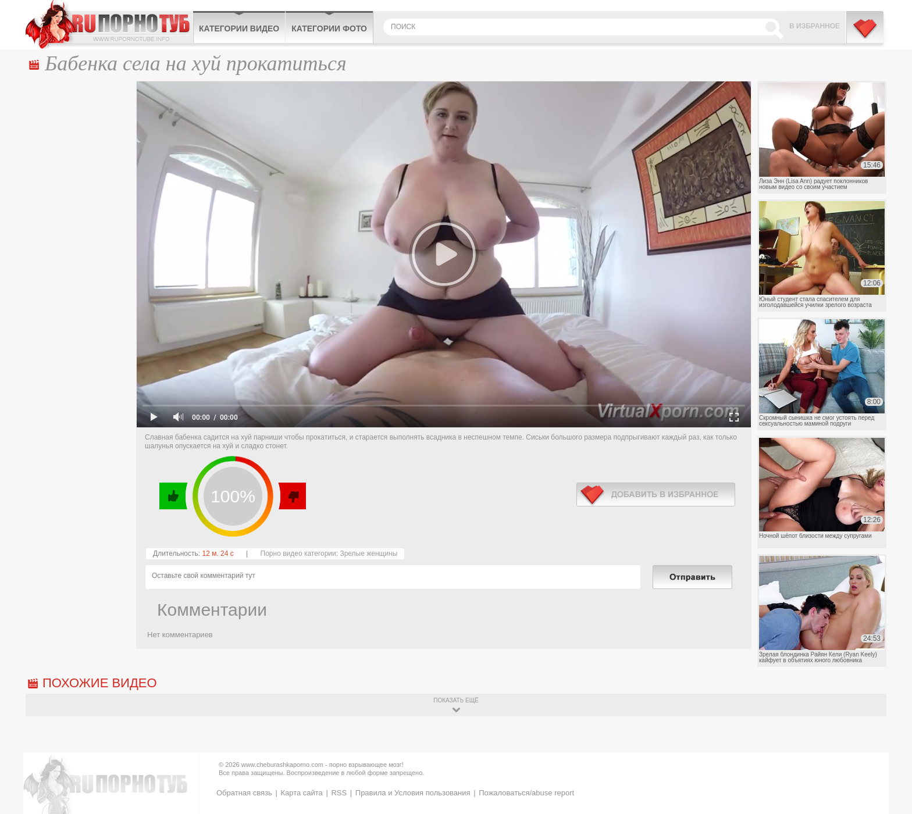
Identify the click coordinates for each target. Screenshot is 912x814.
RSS (339, 792)
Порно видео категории (298, 553)
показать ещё (455, 700)
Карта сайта (301, 792)
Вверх (889, 767)
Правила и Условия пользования (413, 792)
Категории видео (239, 28)
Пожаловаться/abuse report (526, 792)
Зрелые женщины (368, 553)
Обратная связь (244, 792)
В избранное (814, 26)
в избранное (655, 494)
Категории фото (329, 28)
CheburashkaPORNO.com (109, 24)
